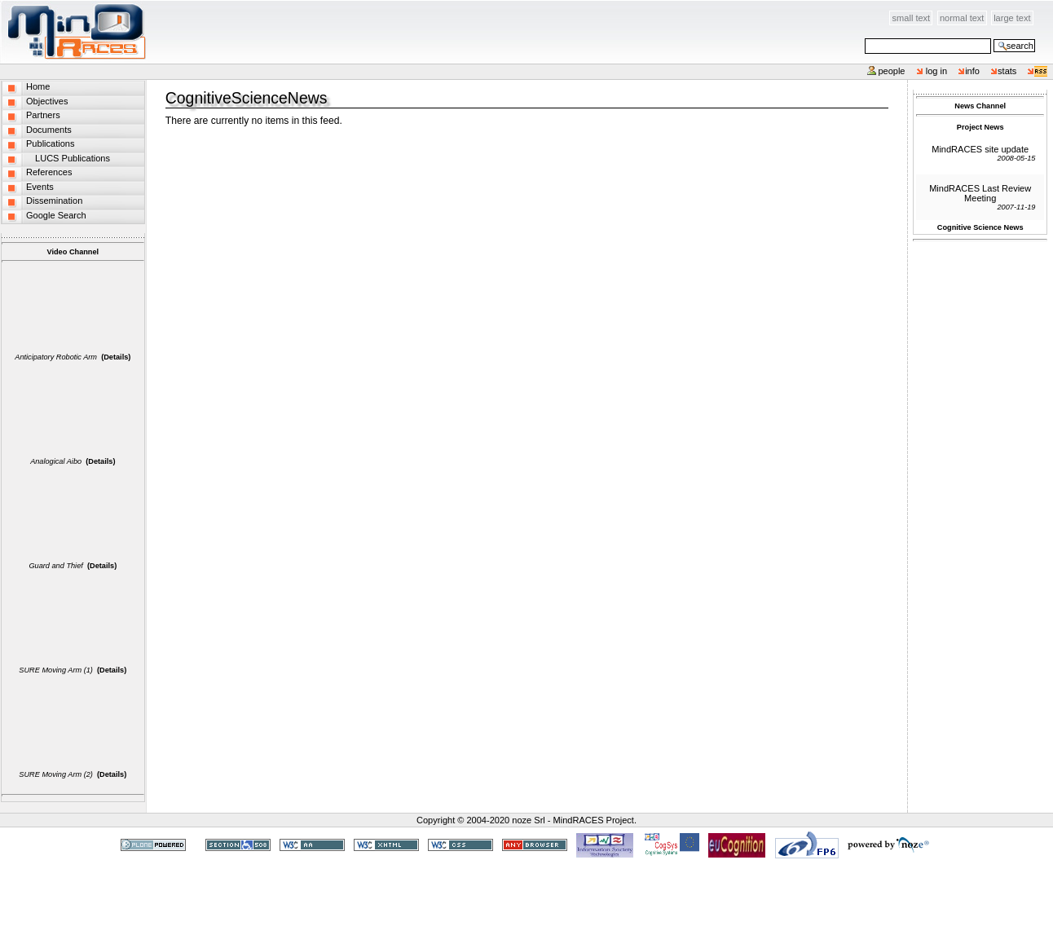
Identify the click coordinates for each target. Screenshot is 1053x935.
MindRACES (74, 32)
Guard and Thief (55, 566)
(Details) (115, 357)
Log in (936, 71)
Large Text (1012, 18)
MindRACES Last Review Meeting (980, 193)
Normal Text (962, 18)
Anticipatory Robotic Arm (56, 357)
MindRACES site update (980, 149)
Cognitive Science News (980, 227)
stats (1007, 71)
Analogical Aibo (56, 461)
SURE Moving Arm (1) (56, 670)
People (891, 71)
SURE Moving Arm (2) (56, 774)
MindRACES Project (593, 820)
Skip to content (147, 9)
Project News (980, 127)
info (972, 71)
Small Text (911, 18)
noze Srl (528, 820)
